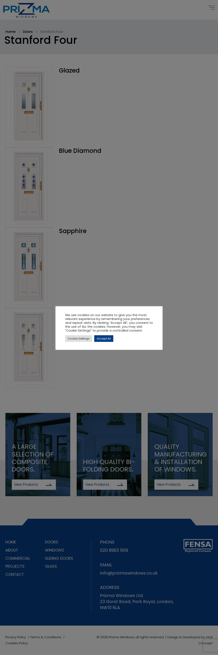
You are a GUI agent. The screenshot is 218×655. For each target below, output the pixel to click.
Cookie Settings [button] (79, 339)
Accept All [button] (104, 339)
